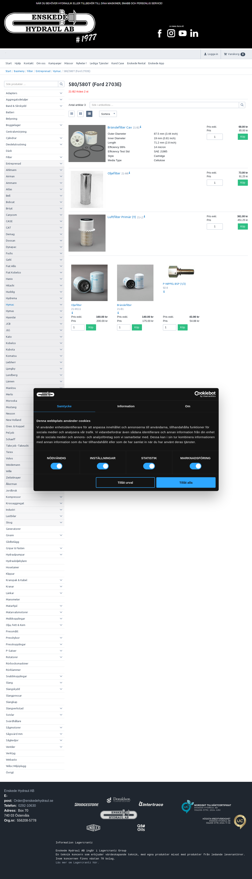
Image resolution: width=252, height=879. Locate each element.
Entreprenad (43, 71)
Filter (30, 71)
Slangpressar (14, 695)
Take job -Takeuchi (17, 445)
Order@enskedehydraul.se (33, 800)
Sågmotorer (13, 727)
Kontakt (29, 63)
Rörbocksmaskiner (17, 663)
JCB (8, 323)
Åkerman (11, 483)
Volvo (9, 458)
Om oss (40, 63)
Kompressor (13, 496)
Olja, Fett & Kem (15, 624)
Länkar (10, 593)
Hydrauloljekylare (16, 560)
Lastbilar (11, 516)
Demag (10, 234)
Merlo (9, 394)
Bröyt (9, 208)
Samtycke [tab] (64, 406)
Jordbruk (11, 490)
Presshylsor (13, 637)
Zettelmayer (13, 477)
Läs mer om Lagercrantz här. (77, 862)
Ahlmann (11, 169)
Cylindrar (11, 138)
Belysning (11, 118)
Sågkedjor (12, 740)
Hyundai (11, 317)
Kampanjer (55, 63)
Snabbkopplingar (16, 676)
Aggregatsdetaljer (17, 99)
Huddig (10, 291)
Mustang (11, 407)
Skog (9, 522)
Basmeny (19, 71)
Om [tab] (187, 406)
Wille (9, 471)
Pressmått (12, 631)
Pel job (10, 432)
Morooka (11, 400)
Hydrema (11, 298)
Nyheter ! (81, 63)
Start (9, 63)
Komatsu (11, 355)
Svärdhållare (13, 721)
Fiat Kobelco (13, 272)
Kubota (10, 349)
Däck (9, 150)
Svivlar (10, 714)
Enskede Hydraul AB (19, 791)
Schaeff (10, 439)
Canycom (11, 214)
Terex (9, 452)
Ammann (11, 182)
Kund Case (117, 63)
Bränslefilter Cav (120, 127)
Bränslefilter (124, 305)
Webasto (11, 759)
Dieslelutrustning (16, 144)
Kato (9, 336)
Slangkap (11, 701)
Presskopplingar (16, 644)
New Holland (13, 419)
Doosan (10, 240)
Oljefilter (114, 173)
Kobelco (11, 343)
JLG (8, 330)
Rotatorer (12, 657)
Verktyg (10, 753)
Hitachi (10, 285)
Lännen (10, 381)
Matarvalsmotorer (17, 612)
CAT (8, 227)
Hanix (9, 278)
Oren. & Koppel (15, 426)
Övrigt (10, 772)
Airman (10, 176)
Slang (9, 682)
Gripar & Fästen (15, 548)
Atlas (9, 189)
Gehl (8, 259)
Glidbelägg (12, 541)
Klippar (10, 573)
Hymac (57, 71)
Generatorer (13, 528)
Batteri (10, 112)
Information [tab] (126, 406)
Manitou (11, 387)
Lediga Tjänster (99, 63)
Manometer (13, 599)
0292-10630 (27, 805)
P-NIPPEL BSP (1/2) (174, 283)
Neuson (10, 413)
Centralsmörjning (16, 131)
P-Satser (11, 650)
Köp (242, 136)
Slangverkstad (14, 708)
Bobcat (10, 202)
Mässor (68, 63)
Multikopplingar (15, 618)
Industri (10, 509)
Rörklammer (13, 669)
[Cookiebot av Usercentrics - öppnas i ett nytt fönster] (198, 394)
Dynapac (11, 246)
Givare (10, 535)
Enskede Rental (136, 63)
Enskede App (156, 63)
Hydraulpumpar (15, 554)
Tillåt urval (125, 482)
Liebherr (11, 362)
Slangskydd (13, 689)
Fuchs (9, 253)
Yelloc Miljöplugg (16, 766)
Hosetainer (12, 567)
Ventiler (10, 746)
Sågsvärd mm (14, 733)
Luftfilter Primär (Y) (122, 217)
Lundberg (11, 375)
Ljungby (10, 368)
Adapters (11, 93)
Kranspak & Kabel (16, 580)
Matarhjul (11, 605)
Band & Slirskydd (16, 105)
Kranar (10, 586)
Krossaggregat (15, 503)
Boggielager (13, 125)
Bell (8, 195)
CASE (9, 221)
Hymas (10, 310)
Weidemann (13, 464)
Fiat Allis (11, 266)
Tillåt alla (186, 482)
